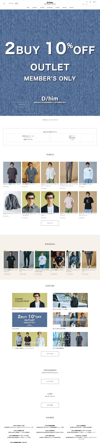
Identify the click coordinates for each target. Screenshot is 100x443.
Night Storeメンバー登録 (46, 406)
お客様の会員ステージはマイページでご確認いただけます (28, 73)
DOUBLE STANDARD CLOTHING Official (76, 411)
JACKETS (34, 7)
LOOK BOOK (25, 408)
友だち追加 (50, 340)
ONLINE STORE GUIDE (48, 403)
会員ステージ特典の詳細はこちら (72, 73)
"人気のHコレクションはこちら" (50, 55)
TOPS (28, 7)
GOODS (57, 7)
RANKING (24, 412)
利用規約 (56, 406)
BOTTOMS (49, 7)
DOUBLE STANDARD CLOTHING (11, 406)
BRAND (64, 7)
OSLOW (5, 414)
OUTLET (71, 7)
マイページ (57, 410)
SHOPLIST (70, 409)
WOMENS (11, 3)
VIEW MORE (50, 289)
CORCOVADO (6, 412)
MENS (16, 3)
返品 (42, 413)
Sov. (4, 408)
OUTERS (42, 7)
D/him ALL (50, 158)
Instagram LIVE (26, 415)
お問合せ (56, 408)
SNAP (23, 419)
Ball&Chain (6, 415)
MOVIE (24, 417)
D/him (4, 417)
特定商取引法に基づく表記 (19, 440)
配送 (42, 408)
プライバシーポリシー (7, 440)
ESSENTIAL (6, 410)
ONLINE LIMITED (26, 406)
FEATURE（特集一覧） (27, 414)
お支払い (43, 410)
